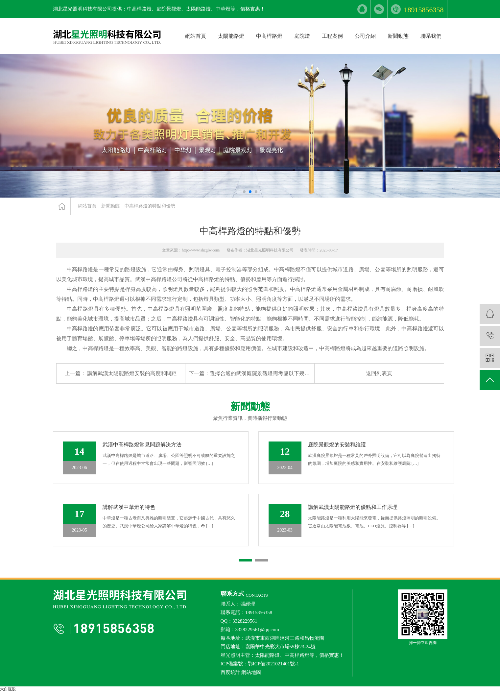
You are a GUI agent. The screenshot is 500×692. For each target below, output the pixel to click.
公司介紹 (365, 36)
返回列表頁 (379, 373)
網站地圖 (251, 672)
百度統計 (230, 672)
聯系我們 (430, 36)
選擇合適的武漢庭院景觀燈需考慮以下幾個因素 (265, 373)
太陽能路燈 (231, 36)
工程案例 (332, 36)
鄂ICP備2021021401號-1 (273, 663)
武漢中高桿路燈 (153, 279)
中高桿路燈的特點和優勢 (150, 205)
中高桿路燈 (269, 36)
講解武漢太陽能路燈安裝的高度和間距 (132, 373)
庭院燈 (302, 36)
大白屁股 (8, 689)
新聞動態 (398, 36)
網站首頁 (195, 36)
